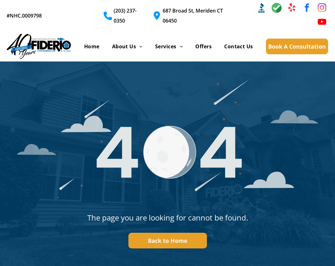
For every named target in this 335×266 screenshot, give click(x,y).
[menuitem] (92, 46)
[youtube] (322, 23)
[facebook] (306, 9)
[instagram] (322, 9)
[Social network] (261, 9)
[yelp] (291, 9)
